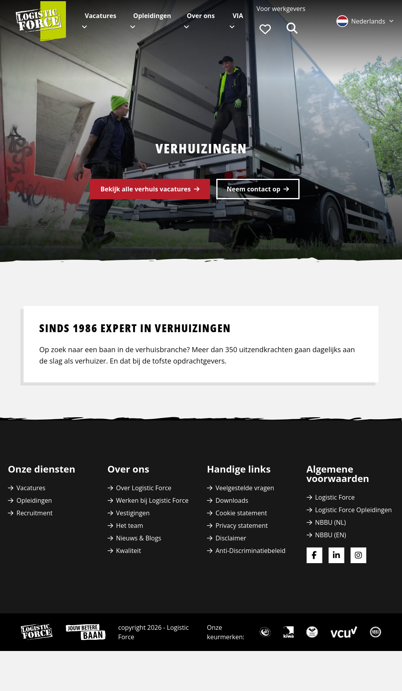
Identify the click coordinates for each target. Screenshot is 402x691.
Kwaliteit (128, 550)
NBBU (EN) (330, 535)
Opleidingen (152, 15)
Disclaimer (231, 538)
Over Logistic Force (144, 488)
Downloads (232, 500)
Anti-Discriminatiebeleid (250, 550)
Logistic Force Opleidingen (353, 510)
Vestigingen (133, 513)
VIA (237, 15)
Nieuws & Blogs (138, 538)
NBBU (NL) (330, 522)
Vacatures (100, 15)
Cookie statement (241, 513)
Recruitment (34, 513)
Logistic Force (335, 497)
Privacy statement (242, 525)
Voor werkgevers (280, 8)
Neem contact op (253, 189)
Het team (129, 525)
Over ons (201, 15)
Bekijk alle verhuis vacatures (145, 189)
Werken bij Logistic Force (152, 500)
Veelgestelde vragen (245, 488)
